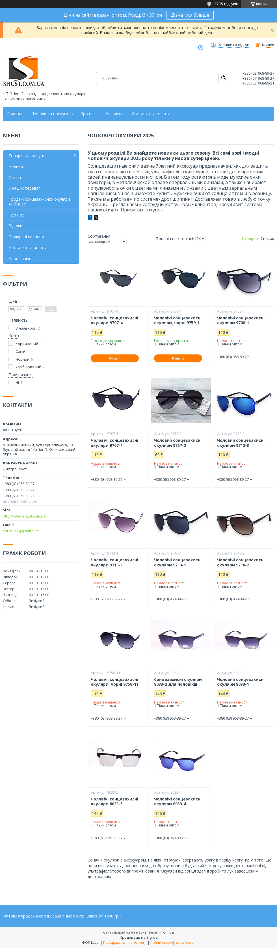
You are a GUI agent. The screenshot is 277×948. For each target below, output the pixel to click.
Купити (115, 358)
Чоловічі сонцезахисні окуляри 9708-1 (241, 320)
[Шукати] (223, 78)
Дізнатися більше (190, 15)
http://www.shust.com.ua (24, 516)
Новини (15, 166)
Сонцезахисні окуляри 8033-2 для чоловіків (178, 682)
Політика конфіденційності (172, 942)
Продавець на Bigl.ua (139, 937)
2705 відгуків (226, 4)
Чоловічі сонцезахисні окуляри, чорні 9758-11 (114, 682)
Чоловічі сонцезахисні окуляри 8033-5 (114, 801)
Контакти (113, 113)
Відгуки (15, 225)
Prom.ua (166, 932)
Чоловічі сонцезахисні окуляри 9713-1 (114, 562)
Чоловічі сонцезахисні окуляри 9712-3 (241, 443)
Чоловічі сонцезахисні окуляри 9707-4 (114, 320)
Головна (15, 113)
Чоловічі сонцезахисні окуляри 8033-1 (241, 682)
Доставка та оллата (150, 113)
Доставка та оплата (27, 247)
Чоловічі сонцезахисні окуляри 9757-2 (178, 443)
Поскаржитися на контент (125, 942)
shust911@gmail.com (21, 531)
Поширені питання (26, 236)
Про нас (88, 113)
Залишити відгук (233, 44)
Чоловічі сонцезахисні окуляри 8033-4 (178, 801)
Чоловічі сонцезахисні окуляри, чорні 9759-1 (178, 320)
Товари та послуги (50, 113)
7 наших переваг (24, 188)
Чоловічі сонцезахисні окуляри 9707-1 (114, 443)
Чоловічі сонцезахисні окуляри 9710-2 (241, 562)
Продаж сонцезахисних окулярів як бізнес (39, 201)
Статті (14, 177)
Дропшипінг (19, 258)
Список (267, 238)
